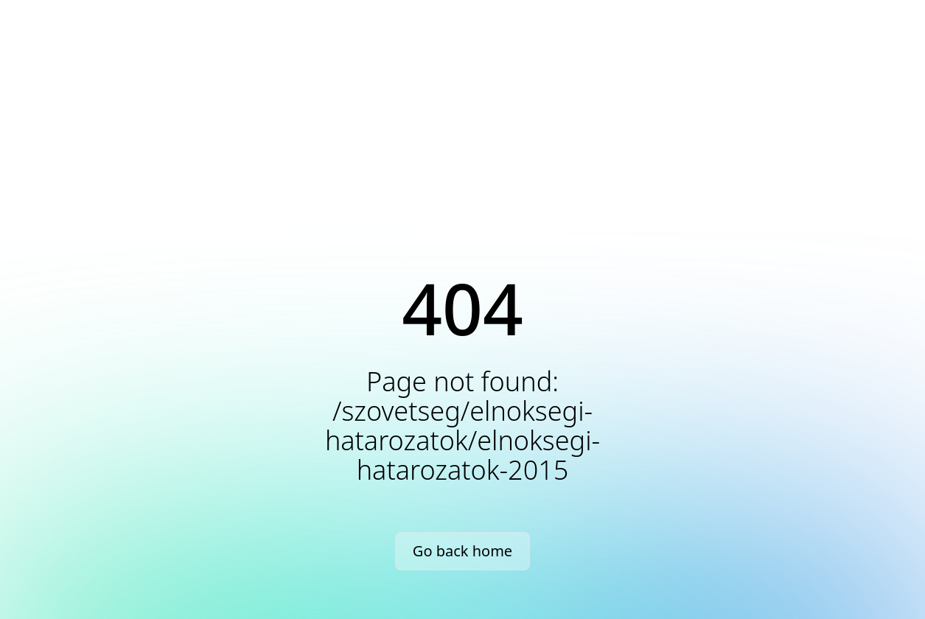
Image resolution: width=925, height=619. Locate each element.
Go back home (462, 551)
